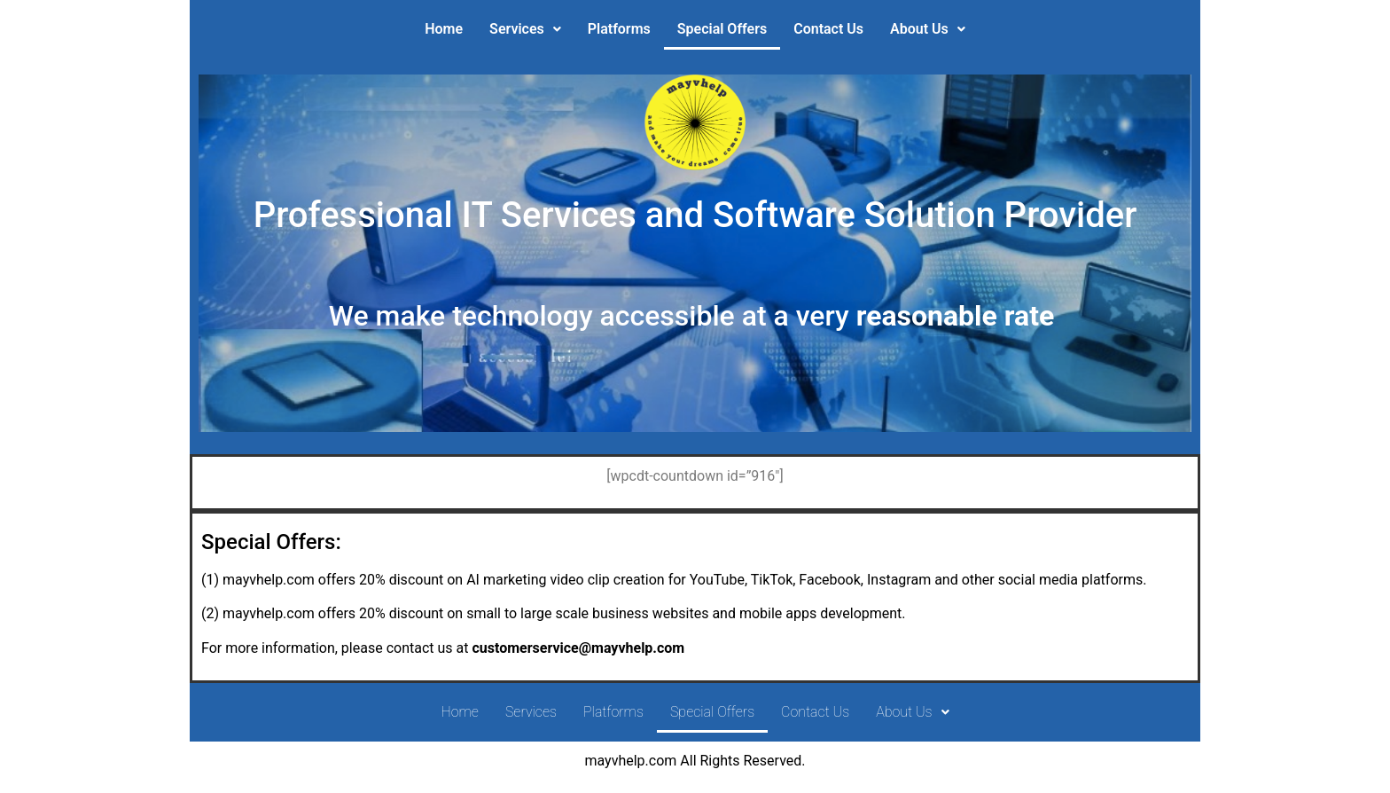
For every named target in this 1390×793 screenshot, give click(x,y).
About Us (927, 28)
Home (444, 28)
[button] (525, 29)
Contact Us (828, 28)
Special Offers (722, 28)
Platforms (619, 28)
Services (525, 28)
